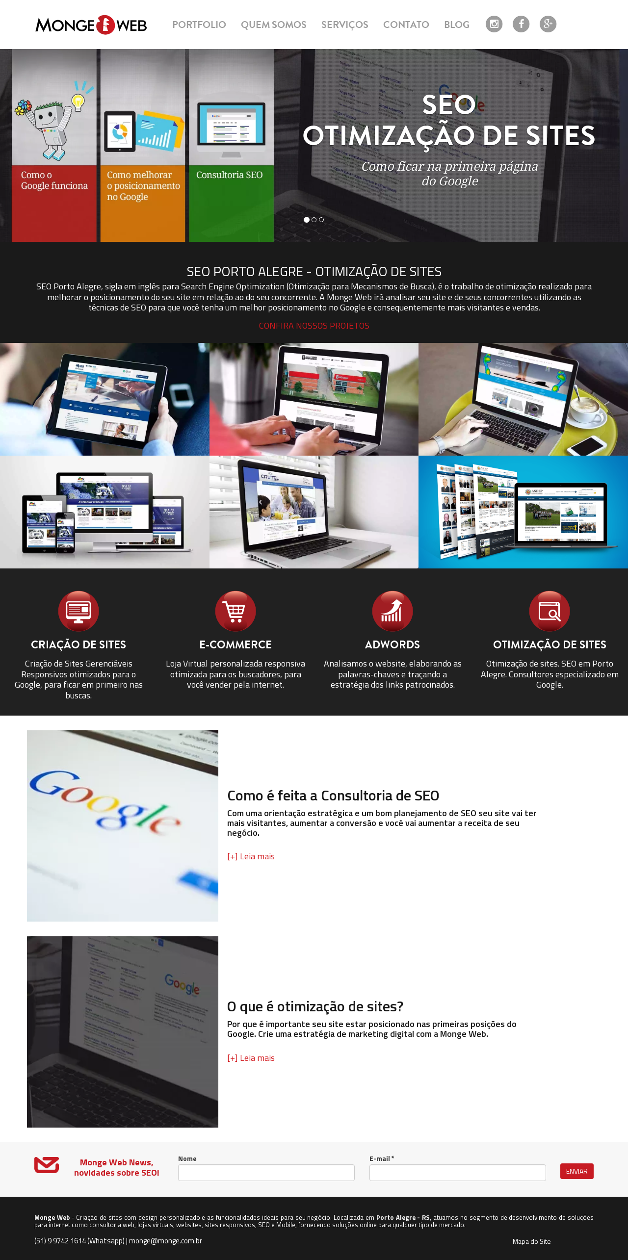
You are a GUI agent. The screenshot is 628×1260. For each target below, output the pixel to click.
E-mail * (381, 1158)
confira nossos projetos (314, 325)
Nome (187, 1158)
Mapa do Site (532, 1241)
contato (406, 25)
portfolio (199, 25)
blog (457, 25)
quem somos (274, 25)
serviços (344, 25)
